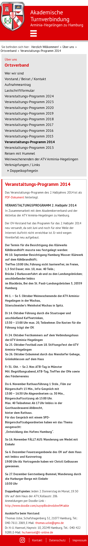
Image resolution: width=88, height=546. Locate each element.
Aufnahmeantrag (18, 84)
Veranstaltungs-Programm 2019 (29, 113)
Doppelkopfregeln (24, 170)
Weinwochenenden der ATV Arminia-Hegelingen (41, 159)
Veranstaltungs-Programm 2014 (40, 51)
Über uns (68, 47)
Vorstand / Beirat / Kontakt (25, 79)
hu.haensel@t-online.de (37, 532)
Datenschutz (57, 540)
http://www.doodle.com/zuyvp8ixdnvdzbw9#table (37, 506)
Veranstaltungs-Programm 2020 (29, 107)
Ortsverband (9, 51)
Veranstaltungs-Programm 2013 (29, 147)
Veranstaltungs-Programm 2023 (29, 101)
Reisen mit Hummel (20, 153)
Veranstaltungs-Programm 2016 (29, 130)
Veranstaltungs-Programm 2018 (29, 119)
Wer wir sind (14, 73)
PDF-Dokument (14, 197)
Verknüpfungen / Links (22, 164)
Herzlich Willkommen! (45, 47)
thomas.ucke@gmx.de (49, 523)
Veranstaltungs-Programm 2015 (29, 136)
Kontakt (37, 540)
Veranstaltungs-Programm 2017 (29, 124)
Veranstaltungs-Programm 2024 (29, 96)
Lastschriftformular (20, 90)
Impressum (79, 540)
